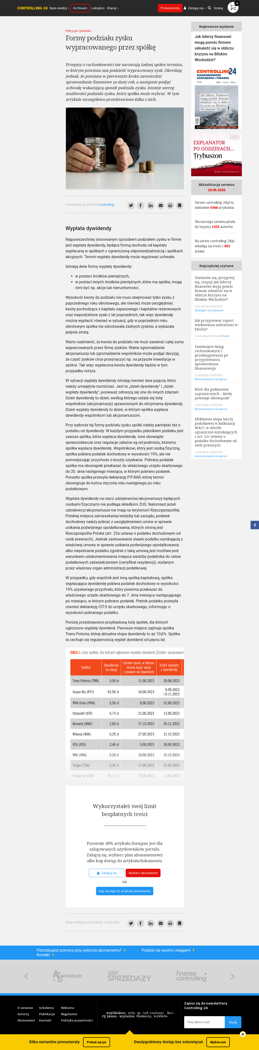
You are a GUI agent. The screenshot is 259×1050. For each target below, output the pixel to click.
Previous (26, 976)
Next (232, 976)
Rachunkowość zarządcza (211, 379)
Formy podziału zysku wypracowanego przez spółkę (111, 42)
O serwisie (25, 1008)
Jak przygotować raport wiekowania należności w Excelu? (216, 324)
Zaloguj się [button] (193, 8)
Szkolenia (46, 1008)
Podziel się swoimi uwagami (166, 950)
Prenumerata (170, 8)
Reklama (67, 1008)
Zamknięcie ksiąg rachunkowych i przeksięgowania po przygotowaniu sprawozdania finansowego (211, 357)
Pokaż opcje (96, 1042)
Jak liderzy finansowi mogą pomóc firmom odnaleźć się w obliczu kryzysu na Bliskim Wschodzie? (214, 48)
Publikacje (47, 1014)
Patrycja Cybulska (78, 31)
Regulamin (69, 1014)
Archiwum (80, 8)
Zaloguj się (107, 873)
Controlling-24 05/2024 (82, 204)
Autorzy (23, 1014)
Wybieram (218, 1042)
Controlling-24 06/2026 (208, 306)
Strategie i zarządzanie (209, 310)
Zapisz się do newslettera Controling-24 (205, 1005)
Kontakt (43, 955)
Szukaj (215, 8)
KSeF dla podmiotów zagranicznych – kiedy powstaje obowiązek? (213, 393)
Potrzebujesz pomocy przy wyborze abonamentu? (78, 950)
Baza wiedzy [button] (58, 8)
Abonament (26, 1020)
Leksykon (98, 8)
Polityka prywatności (77, 1020)
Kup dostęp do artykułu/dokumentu (124, 891)
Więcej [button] (111, 8)
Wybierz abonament (143, 873)
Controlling (106, 204)
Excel (226, 336)
